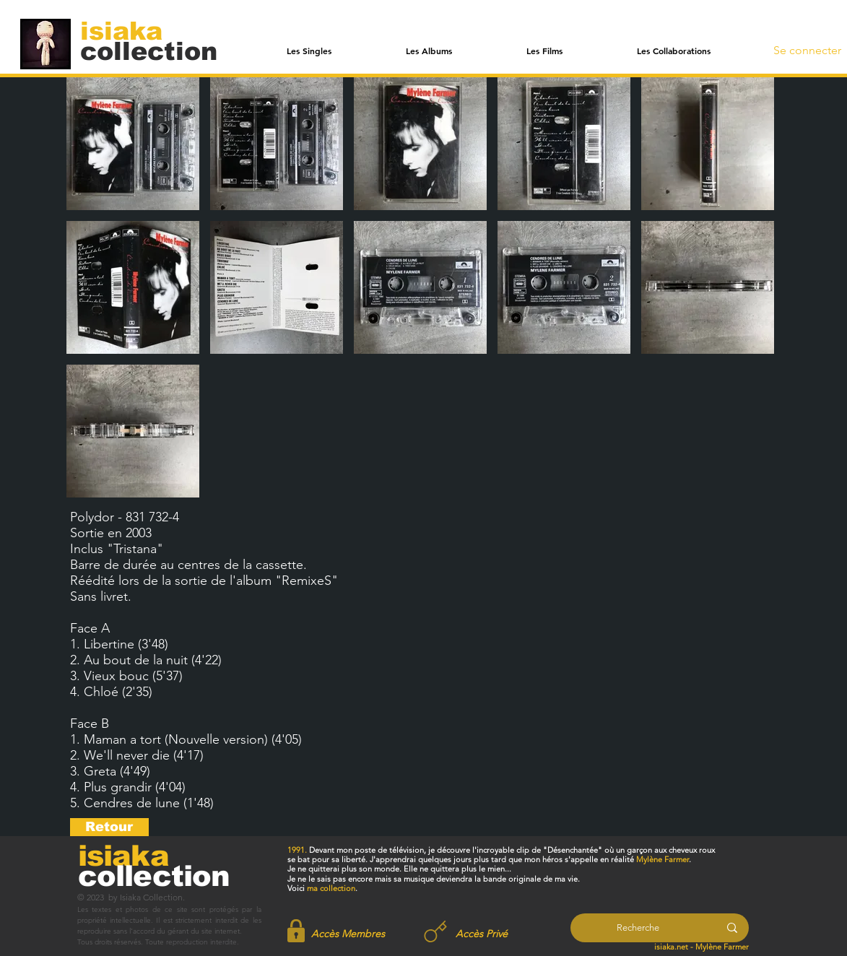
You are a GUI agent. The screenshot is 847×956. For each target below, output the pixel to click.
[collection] (148, 51)
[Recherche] (638, 927)
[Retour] (109, 827)
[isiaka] (129, 30)
